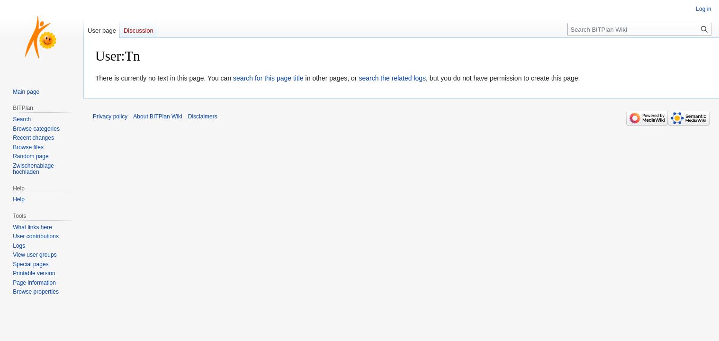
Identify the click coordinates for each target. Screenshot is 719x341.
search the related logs (392, 78)
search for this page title (268, 78)
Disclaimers (202, 116)
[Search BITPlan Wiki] (639, 29)
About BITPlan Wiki (157, 116)
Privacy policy (110, 116)
